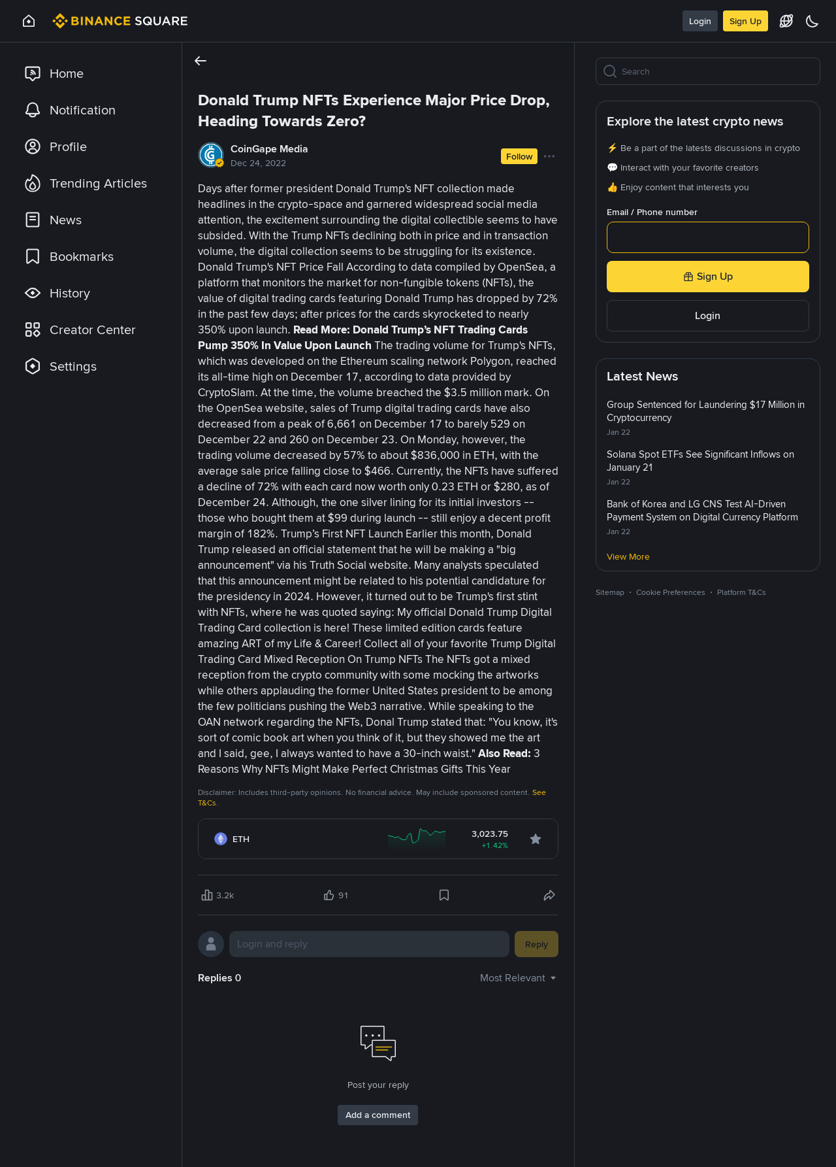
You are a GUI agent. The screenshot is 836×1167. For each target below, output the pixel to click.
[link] (91, 73)
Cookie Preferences (670, 592)
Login (700, 21)
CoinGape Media (269, 149)
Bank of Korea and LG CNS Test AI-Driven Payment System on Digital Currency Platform (702, 511)
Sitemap (610, 592)
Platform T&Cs (741, 592)
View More (628, 556)
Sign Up (746, 21)
